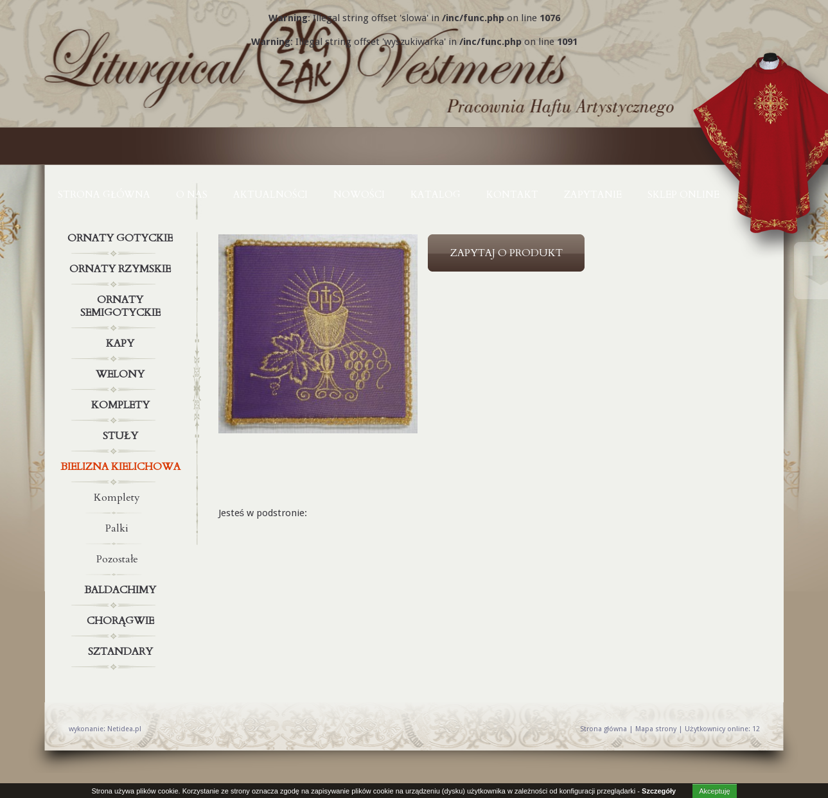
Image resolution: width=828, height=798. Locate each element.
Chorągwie (122, 621)
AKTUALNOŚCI (270, 194)
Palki (116, 528)
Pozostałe (117, 559)
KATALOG (435, 194)
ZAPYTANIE (593, 194)
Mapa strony (655, 729)
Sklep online (683, 194)
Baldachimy (122, 590)
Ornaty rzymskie (122, 269)
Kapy (122, 343)
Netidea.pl (124, 729)
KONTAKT (512, 194)
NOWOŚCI (359, 194)
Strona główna (104, 194)
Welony (122, 374)
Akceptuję (714, 791)
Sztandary (122, 651)
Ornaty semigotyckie (122, 304)
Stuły (122, 436)
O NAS (191, 194)
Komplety (122, 405)
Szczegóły (659, 791)
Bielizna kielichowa (122, 467)
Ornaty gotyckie (122, 238)
